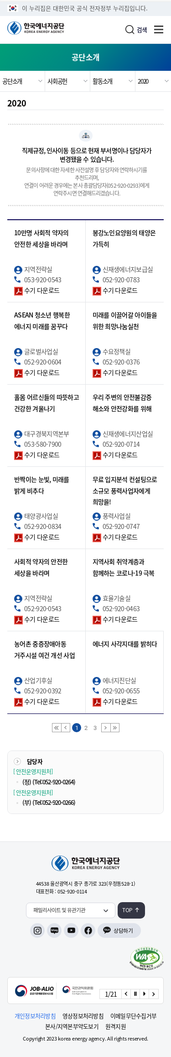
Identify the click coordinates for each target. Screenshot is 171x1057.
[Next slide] (153, 994)
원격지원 (115, 1027)
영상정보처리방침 (83, 1016)
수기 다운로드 (41, 290)
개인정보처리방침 (35, 1016)
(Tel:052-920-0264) (53, 781)
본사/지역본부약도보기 (71, 1027)
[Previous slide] (125, 994)
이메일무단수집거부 (133, 1016)
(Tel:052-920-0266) (53, 802)
